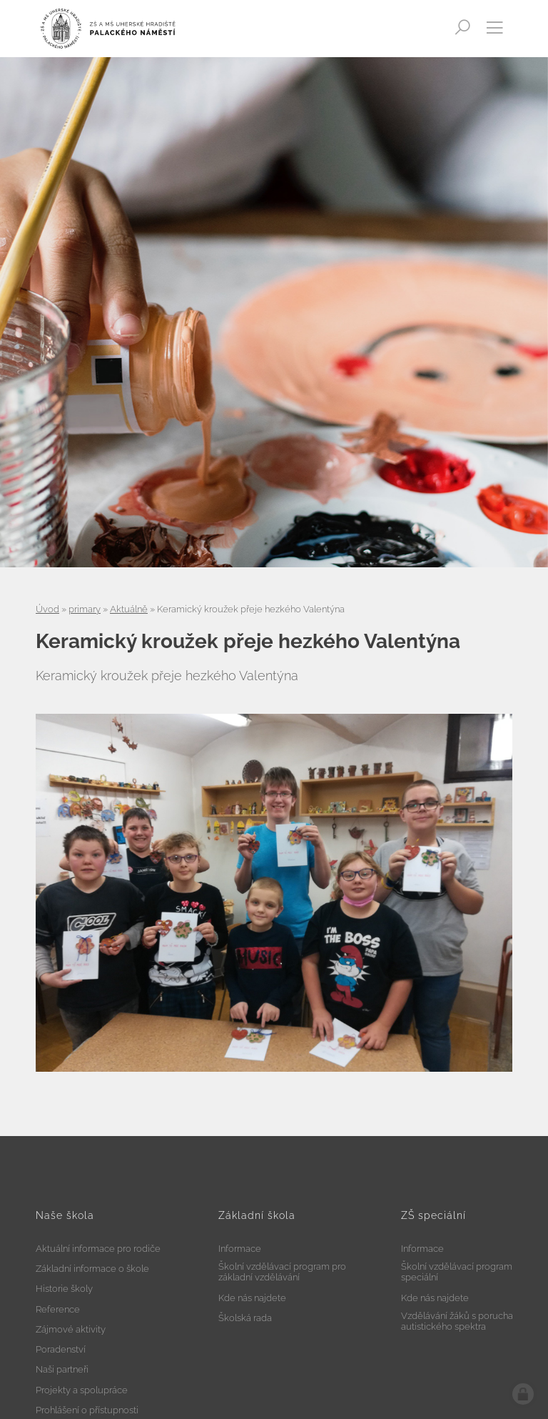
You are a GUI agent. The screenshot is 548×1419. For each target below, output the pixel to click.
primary (84, 609)
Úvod (47, 609)
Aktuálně (129, 609)
